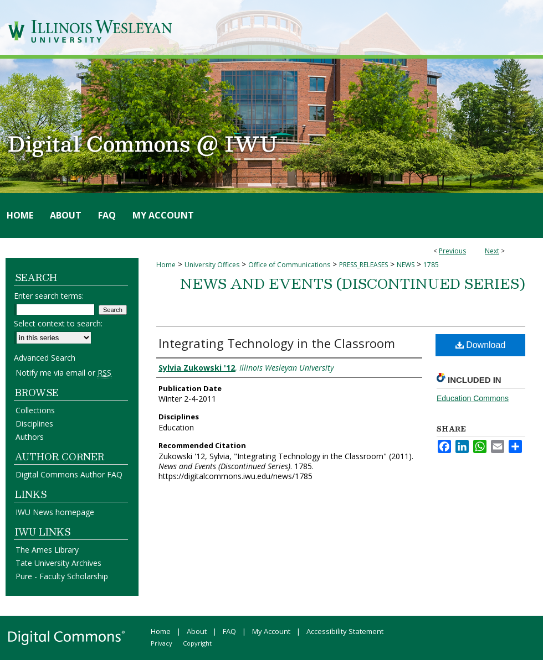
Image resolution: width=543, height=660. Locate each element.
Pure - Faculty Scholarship (62, 576)
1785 (431, 264)
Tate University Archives (58, 563)
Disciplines (34, 423)
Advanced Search (44, 357)
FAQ (229, 631)
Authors (30, 437)
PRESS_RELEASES (363, 264)
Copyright (197, 643)
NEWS (405, 264)
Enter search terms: (49, 295)
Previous (452, 251)
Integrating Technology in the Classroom (276, 343)
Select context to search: (58, 323)
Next (492, 251)
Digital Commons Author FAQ (69, 474)
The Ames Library (47, 549)
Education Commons (473, 398)
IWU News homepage (55, 512)
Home (166, 264)
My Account (271, 631)
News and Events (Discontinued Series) (352, 283)
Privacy (161, 643)
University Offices (212, 264)
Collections (35, 410)
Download (480, 345)
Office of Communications (289, 264)
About (197, 631)
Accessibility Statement (344, 631)
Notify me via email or (63, 372)
